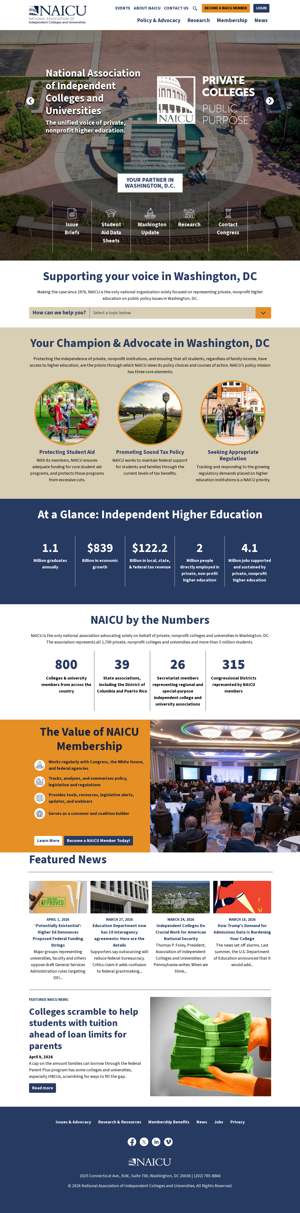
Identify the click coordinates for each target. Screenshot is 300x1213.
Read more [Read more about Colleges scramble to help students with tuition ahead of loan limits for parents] (42, 1088)
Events (122, 8)
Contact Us (176, 8)
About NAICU (147, 8)
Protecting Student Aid (67, 452)
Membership (232, 20)
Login (261, 8)
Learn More (48, 841)
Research (198, 20)
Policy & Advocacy (158, 20)
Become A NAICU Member (226, 8)
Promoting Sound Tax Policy (150, 452)
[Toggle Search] (195, 8)
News (261, 20)
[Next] (270, 101)
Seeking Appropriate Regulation (233, 455)
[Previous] (30, 101)
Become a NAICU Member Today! (98, 841)
